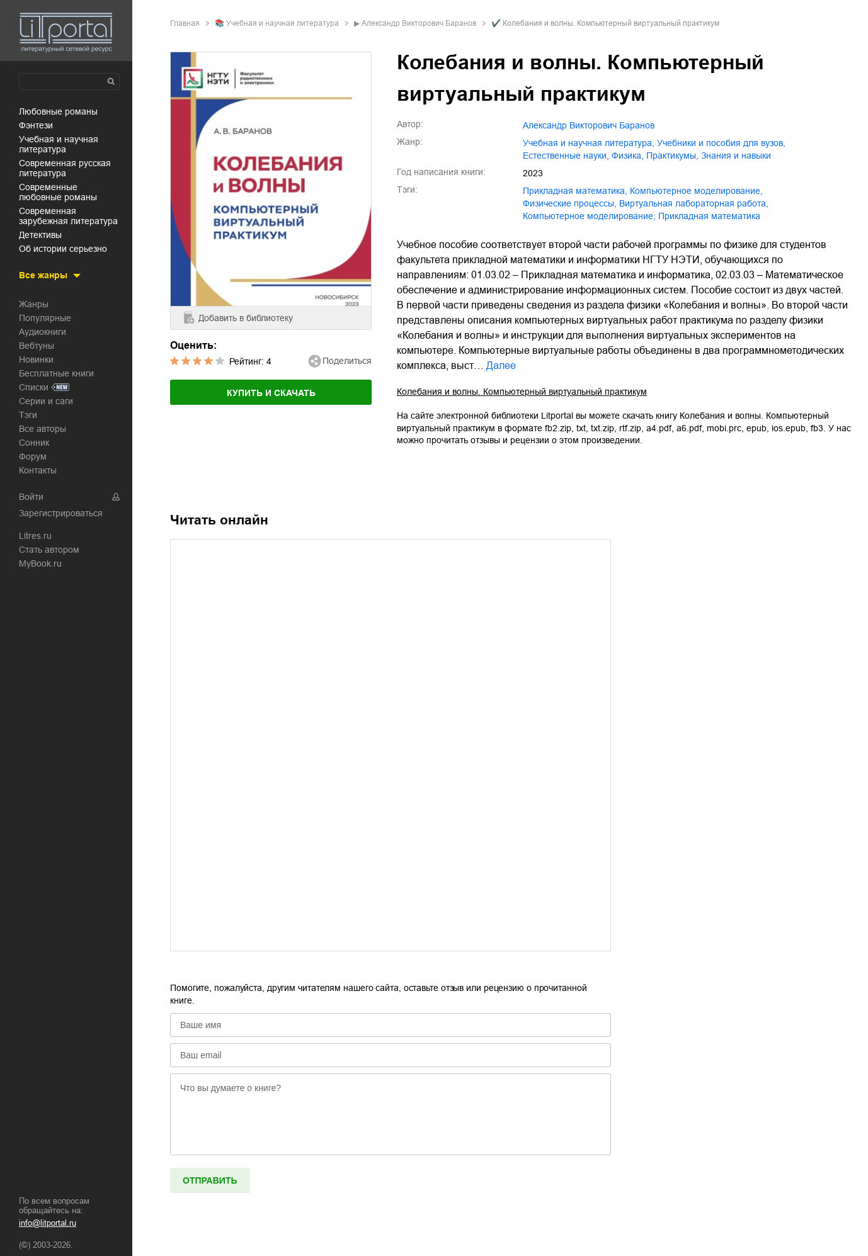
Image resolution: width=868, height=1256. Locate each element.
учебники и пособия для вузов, (721, 143)
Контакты (38, 470)
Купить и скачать (271, 393)
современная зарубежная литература (68, 216)
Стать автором (49, 550)
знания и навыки (736, 155)
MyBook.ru (40, 563)
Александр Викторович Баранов (419, 23)
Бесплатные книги (56, 373)
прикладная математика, (575, 191)
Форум (33, 456)
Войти (31, 497)
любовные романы (58, 111)
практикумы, (672, 155)
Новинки (36, 359)
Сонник (34, 443)
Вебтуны (36, 346)
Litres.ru (35, 536)
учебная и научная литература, (588, 143)
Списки (34, 387)
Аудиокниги (42, 332)
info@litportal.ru (47, 1223)
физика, (628, 155)
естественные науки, (566, 155)
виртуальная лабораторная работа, (693, 203)
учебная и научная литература (58, 144)
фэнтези (36, 125)
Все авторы (42, 429)
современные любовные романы (58, 192)
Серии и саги (46, 401)
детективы (40, 235)
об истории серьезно (63, 249)
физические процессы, (570, 203)
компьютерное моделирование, (696, 191)
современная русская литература (65, 168)
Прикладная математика (709, 216)
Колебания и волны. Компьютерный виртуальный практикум (522, 392)
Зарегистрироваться (61, 513)
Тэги (28, 415)
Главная (185, 23)
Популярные (45, 318)
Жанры (34, 304)
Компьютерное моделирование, (589, 216)
